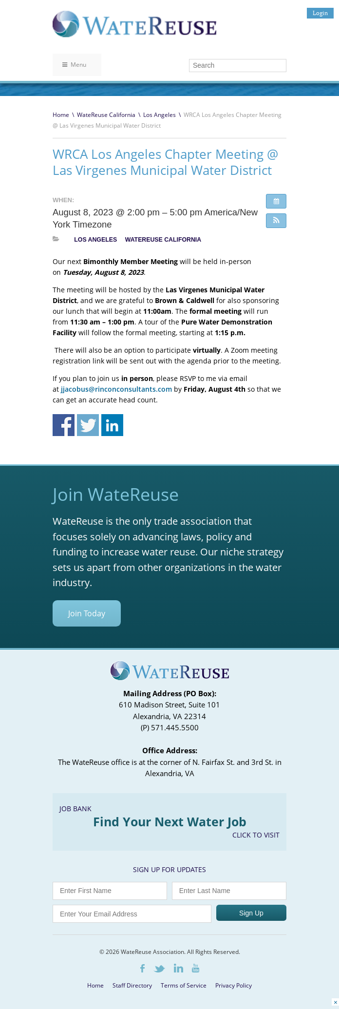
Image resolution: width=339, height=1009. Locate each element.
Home (61, 115)
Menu (74, 64)
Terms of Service (184, 985)
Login (320, 13)
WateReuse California (106, 115)
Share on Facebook (64, 425)
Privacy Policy (233, 985)
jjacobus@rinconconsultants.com (116, 389)
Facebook (142, 968)
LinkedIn (178, 968)
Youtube (195, 968)
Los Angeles (159, 115)
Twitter (159, 968)
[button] (276, 221)
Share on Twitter (88, 425)
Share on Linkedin (112, 425)
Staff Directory (132, 985)
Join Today (86, 613)
